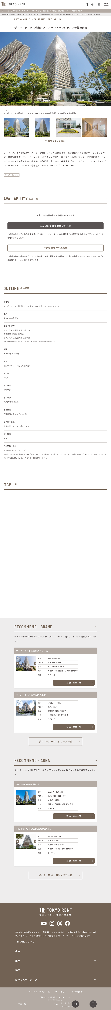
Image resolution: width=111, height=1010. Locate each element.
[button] (2, 69)
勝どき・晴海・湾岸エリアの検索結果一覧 (37, 14)
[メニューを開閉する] (106, 4)
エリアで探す (16, 14)
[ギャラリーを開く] (55, 140)
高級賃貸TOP (6, 14)
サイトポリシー (61, 991)
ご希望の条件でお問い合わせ (55, 227)
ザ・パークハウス (11, 175)
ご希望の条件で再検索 (55, 249)
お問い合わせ (77, 991)
